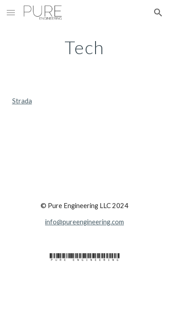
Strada (22, 101)
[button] (11, 12)
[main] (85, 47)
